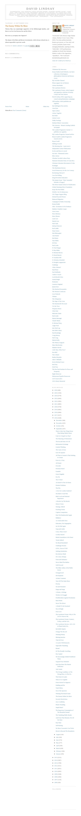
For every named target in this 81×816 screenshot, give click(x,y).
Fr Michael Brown (57, 252)
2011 (55, 768)
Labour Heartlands (57, 85)
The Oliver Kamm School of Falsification (63, 184)
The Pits (58, 488)
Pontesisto (55, 282)
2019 (55, 409)
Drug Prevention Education (59, 177)
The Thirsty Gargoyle (58, 342)
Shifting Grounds (57, 144)
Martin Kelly (56, 340)
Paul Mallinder (56, 272)
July (57, 737)
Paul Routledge (56, 333)
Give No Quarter (60, 452)
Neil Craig (55, 338)
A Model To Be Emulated (63, 606)
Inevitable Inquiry (61, 629)
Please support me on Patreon (60, 83)
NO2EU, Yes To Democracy (60, 192)
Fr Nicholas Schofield (58, 260)
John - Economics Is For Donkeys (61, 206)
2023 (55, 398)
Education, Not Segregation (63, 523)
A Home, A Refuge (61, 592)
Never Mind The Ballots (62, 562)
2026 (55, 390)
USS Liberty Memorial (58, 381)
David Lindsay (40, 8)
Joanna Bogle (56, 279)
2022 (55, 401)
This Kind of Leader (61, 677)
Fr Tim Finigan (56, 248)
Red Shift (54, 115)
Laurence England (57, 284)
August (58, 734)
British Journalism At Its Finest (64, 537)
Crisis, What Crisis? (61, 532)
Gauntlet (58, 471)
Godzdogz (55, 265)
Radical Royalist (56, 357)
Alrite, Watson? (56, 267)
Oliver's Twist (59, 504)
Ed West (54, 243)
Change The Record (61, 632)
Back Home (59, 600)
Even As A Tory (60, 460)
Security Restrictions (61, 699)
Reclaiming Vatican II (58, 173)
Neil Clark (55, 223)
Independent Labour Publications (61, 148)
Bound (57, 648)
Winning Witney (60, 634)
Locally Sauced (60, 534)
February (58, 751)
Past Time (58, 723)
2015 (55, 757)
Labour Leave (56, 118)
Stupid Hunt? (59, 707)
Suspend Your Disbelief (62, 661)
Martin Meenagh (57, 318)
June (57, 740)
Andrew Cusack (56, 274)
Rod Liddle (55, 228)
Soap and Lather (60, 529)
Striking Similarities (61, 551)
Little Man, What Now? (59, 350)
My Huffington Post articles (60, 106)
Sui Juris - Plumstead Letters (60, 153)
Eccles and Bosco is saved (59, 151)
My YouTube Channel (58, 80)
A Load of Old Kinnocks (62, 643)
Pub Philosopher (56, 233)
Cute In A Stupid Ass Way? (63, 436)
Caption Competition (61, 512)
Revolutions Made (61, 554)
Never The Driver (61, 603)
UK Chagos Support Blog (59, 194)
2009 (55, 774)
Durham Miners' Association (60, 123)
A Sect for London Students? (64, 491)
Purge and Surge (60, 589)
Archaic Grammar (61, 578)
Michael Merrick (57, 226)
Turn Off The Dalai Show (63, 581)
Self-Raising (59, 725)
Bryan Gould (56, 141)
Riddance (58, 518)
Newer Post (8, 106)
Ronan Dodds (56, 204)
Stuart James (55, 231)
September (59, 428)
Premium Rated (60, 468)
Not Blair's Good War (62, 493)
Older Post (46, 106)
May (57, 743)
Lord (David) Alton (57, 277)
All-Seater (58, 463)
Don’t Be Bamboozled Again (64, 515)
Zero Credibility (60, 702)
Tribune (54, 296)
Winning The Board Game (63, 693)
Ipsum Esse (55, 287)
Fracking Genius (60, 509)
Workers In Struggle (61, 595)
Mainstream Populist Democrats (61, 376)
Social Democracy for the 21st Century (63, 170)
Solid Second (59, 565)
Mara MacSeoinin (57, 345)
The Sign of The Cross (58, 301)
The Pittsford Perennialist (59, 289)
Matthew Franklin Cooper (59, 209)
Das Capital (59, 654)
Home (27, 106)
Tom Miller (55, 240)
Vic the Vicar (56, 306)
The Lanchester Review (58, 88)
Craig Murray (56, 335)
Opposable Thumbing (62, 645)
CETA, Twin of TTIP (61, 548)
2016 (55, 418)
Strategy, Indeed (60, 507)
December (59, 420)
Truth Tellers (59, 688)
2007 (55, 779)
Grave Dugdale (60, 474)
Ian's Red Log (56, 328)
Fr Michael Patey (57, 323)
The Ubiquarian (56, 299)
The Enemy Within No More (64, 696)
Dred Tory (55, 367)
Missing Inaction (60, 637)
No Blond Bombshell (62, 543)
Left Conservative (57, 378)
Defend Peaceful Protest (59, 197)
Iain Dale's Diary (57, 330)
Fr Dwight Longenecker (59, 262)
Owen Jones (55, 211)
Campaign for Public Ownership (61, 202)
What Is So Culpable (61, 679)
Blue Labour (55, 156)
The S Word (59, 480)
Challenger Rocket (61, 545)
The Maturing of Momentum (64, 439)
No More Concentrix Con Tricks (65, 728)
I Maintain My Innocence (59, 69)
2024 (55, 395)
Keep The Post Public (58, 189)
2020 (55, 407)
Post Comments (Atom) (19, 110)
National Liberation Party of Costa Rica (63, 160)
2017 (55, 415)
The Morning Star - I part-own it (61, 146)
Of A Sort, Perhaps (61, 557)
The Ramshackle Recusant (59, 304)
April (57, 745)
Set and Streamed (60, 586)
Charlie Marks (56, 320)
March (58, 748)
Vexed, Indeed (60, 540)
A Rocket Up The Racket (63, 501)
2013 (55, 763)
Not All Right (59, 609)
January (58, 754)
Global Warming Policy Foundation (62, 187)
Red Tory (54, 364)
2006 (55, 782)
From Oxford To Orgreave (63, 682)
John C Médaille (56, 359)
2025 (55, 393)
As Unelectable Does (61, 520)
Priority (58, 584)
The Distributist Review (59, 168)
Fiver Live (59, 611)
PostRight (55, 165)
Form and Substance (61, 559)
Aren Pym (55, 108)
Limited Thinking (61, 447)
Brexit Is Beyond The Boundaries (65, 731)
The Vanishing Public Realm (64, 715)
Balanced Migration (57, 199)
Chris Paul (55, 311)
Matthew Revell (56, 347)
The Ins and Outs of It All (63, 441)
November (59, 423)
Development (59, 575)
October (58, 426)
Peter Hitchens (56, 214)
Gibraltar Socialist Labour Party (61, 158)
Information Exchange (62, 444)
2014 (55, 760)
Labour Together (57, 113)
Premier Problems (61, 485)
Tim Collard (55, 355)
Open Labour (56, 111)
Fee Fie (58, 477)
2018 (55, 412)
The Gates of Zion (61, 450)
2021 (55, 404)
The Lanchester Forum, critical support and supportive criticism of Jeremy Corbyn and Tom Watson (63, 92)
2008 (55, 777)
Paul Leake (55, 245)
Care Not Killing (57, 175)
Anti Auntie (59, 669)
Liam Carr (55, 218)
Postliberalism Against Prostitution (65, 598)
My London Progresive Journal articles (63, 134)
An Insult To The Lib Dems (63, 482)
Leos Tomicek (56, 294)
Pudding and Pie (60, 685)
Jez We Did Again (61, 526)
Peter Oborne (56, 216)
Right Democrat (56, 374)
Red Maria (55, 238)
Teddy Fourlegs (56, 120)
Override (58, 466)
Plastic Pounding (60, 704)
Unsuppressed (59, 573)
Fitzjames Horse (56, 308)
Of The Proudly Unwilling (63, 651)
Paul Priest (55, 270)
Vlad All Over (60, 640)
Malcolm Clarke (56, 313)
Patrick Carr (55, 221)
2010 (55, 771)
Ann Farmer (55, 235)
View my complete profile (61, 60)
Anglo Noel (55, 325)
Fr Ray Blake (56, 250)
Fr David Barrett (56, 255)
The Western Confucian (58, 291)
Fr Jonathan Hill (56, 257)
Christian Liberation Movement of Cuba (63, 163)
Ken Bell (54, 352)
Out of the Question (61, 691)
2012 (55, 766)
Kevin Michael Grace (58, 362)
